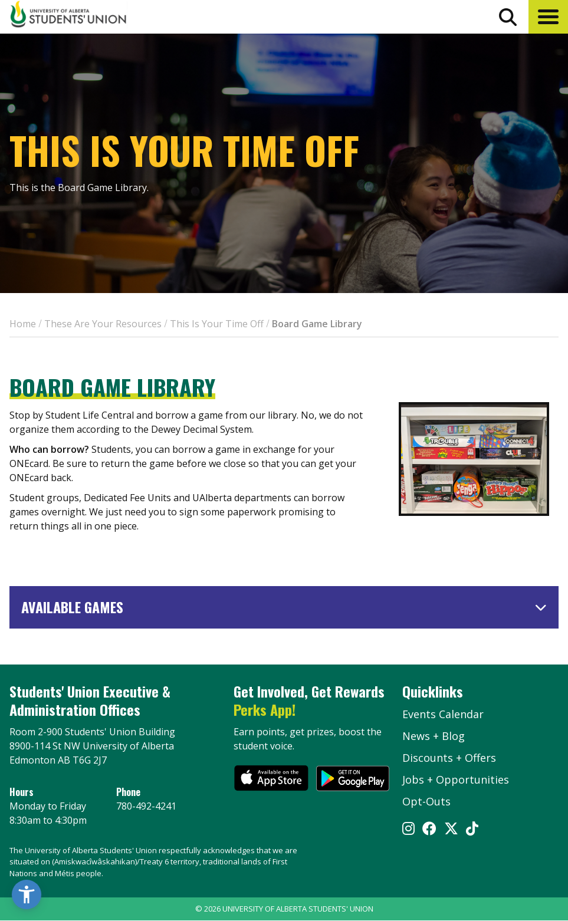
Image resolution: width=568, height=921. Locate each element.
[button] (548, 17)
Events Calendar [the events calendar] (443, 714)
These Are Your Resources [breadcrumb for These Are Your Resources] (103, 323)
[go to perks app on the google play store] (352, 780)
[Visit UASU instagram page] (408, 829)
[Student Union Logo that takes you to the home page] (68, 16)
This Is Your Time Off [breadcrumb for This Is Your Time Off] (217, 323)
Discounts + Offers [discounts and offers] (449, 758)
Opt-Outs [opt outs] (426, 801)
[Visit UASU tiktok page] (472, 829)
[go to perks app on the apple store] (271, 780)
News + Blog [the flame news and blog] (433, 736)
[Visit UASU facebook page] (429, 829)
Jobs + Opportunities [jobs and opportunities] (455, 779)
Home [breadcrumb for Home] (22, 323)
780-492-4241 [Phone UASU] (146, 806)
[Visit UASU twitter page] (451, 829)
